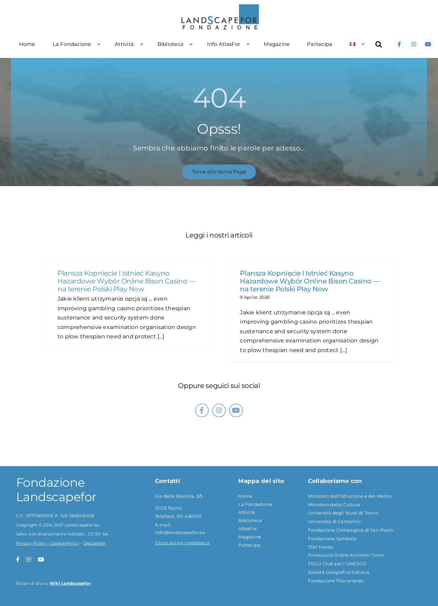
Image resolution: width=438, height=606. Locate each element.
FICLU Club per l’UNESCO (337, 563)
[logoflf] (220, 6)
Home (245, 496)
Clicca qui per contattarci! (182, 542)
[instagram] (413, 44)
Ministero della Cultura (334, 504)
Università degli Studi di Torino (343, 513)
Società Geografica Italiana (338, 572)
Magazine (249, 537)
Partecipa (249, 545)
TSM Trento (320, 547)
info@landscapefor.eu (180, 532)
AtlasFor (247, 528)
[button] (378, 44)
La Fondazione (255, 504)
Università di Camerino (334, 521)
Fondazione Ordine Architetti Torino (346, 555)
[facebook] (399, 44)
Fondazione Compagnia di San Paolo (350, 530)
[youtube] (428, 44)
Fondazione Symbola (332, 538)
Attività (246, 512)
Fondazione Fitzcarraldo (336, 580)
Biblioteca (250, 520)
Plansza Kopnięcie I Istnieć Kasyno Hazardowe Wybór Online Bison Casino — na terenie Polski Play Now (126, 281)
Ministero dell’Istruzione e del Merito (349, 496)
